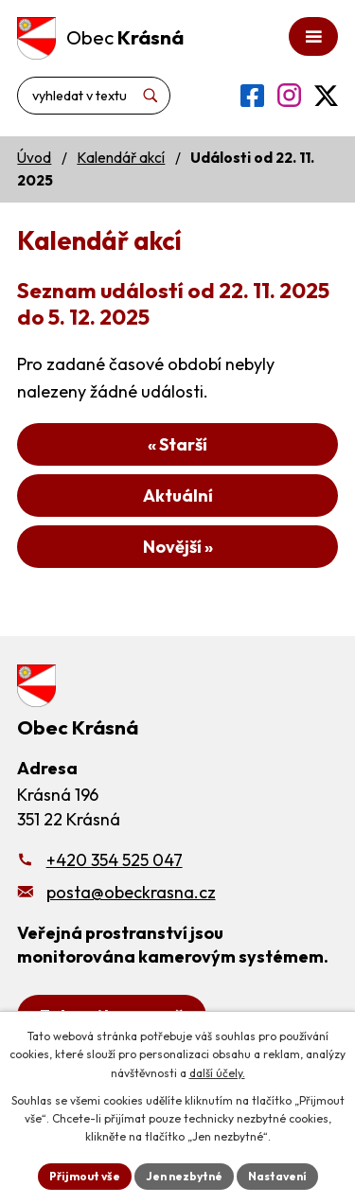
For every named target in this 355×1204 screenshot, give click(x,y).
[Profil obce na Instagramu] (289, 95)
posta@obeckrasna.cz (131, 892)
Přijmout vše (84, 1176)
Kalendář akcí (121, 158)
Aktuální (178, 495)
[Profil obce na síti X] (326, 95)
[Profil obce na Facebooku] (252, 95)
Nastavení (277, 1176)
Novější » (178, 547)
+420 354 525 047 (114, 860)
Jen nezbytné (184, 1176)
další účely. (217, 1073)
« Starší (177, 444)
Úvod (34, 158)
